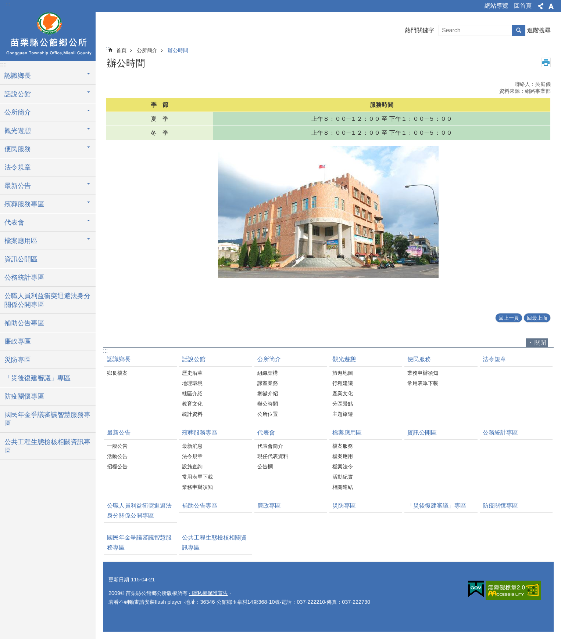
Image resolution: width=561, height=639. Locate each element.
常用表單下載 (422, 383)
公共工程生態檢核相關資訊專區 (47, 446)
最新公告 (119, 432)
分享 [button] (540, 6)
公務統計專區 (24, 277)
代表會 (266, 432)
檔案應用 (342, 456)
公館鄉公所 (48, 35)
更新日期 (118, 579)
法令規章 (17, 167)
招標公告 (117, 466)
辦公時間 (178, 50)
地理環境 (192, 383)
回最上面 (537, 318)
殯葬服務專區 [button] (24, 204)
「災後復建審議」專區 (37, 378)
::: (8, 4)
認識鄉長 (119, 359)
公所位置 (267, 414)
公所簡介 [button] (17, 112)
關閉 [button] (540, 343)
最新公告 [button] (17, 185)
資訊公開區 (20, 259)
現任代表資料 (272, 456)
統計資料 (192, 414)
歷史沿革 (192, 373)
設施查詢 (192, 466)
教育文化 (192, 404)
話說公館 (194, 359)
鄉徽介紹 (267, 393)
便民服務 (419, 359)
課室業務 (267, 383)
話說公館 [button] (17, 94)
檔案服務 (342, 446)
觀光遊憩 (344, 359)
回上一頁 (509, 318)
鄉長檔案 (117, 373)
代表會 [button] (14, 222)
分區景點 (342, 404)
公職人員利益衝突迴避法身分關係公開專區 (47, 300)
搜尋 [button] (518, 30)
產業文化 (342, 393)
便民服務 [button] (17, 149)
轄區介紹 (192, 393)
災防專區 (17, 359)
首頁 (121, 50)
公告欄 (265, 466)
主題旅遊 (342, 414)
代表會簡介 (270, 446)
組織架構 (267, 373)
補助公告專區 (24, 323)
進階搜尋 (539, 30)
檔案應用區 (347, 432)
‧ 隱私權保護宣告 (208, 593)
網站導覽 (496, 6)
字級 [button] (551, 6)
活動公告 (117, 456)
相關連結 (342, 487)
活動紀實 (342, 477)
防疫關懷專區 (24, 396)
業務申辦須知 (422, 373)
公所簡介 (147, 50)
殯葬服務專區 (199, 432)
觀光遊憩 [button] (17, 130)
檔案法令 (342, 466)
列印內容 (546, 62)
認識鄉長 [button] (17, 75)
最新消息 (192, 446)
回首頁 (523, 6)
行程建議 (342, 383)
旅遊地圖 (342, 373)
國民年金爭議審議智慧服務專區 (47, 419)
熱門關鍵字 (419, 30)
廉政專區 (17, 341)
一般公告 (117, 446)
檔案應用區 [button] (20, 240)
